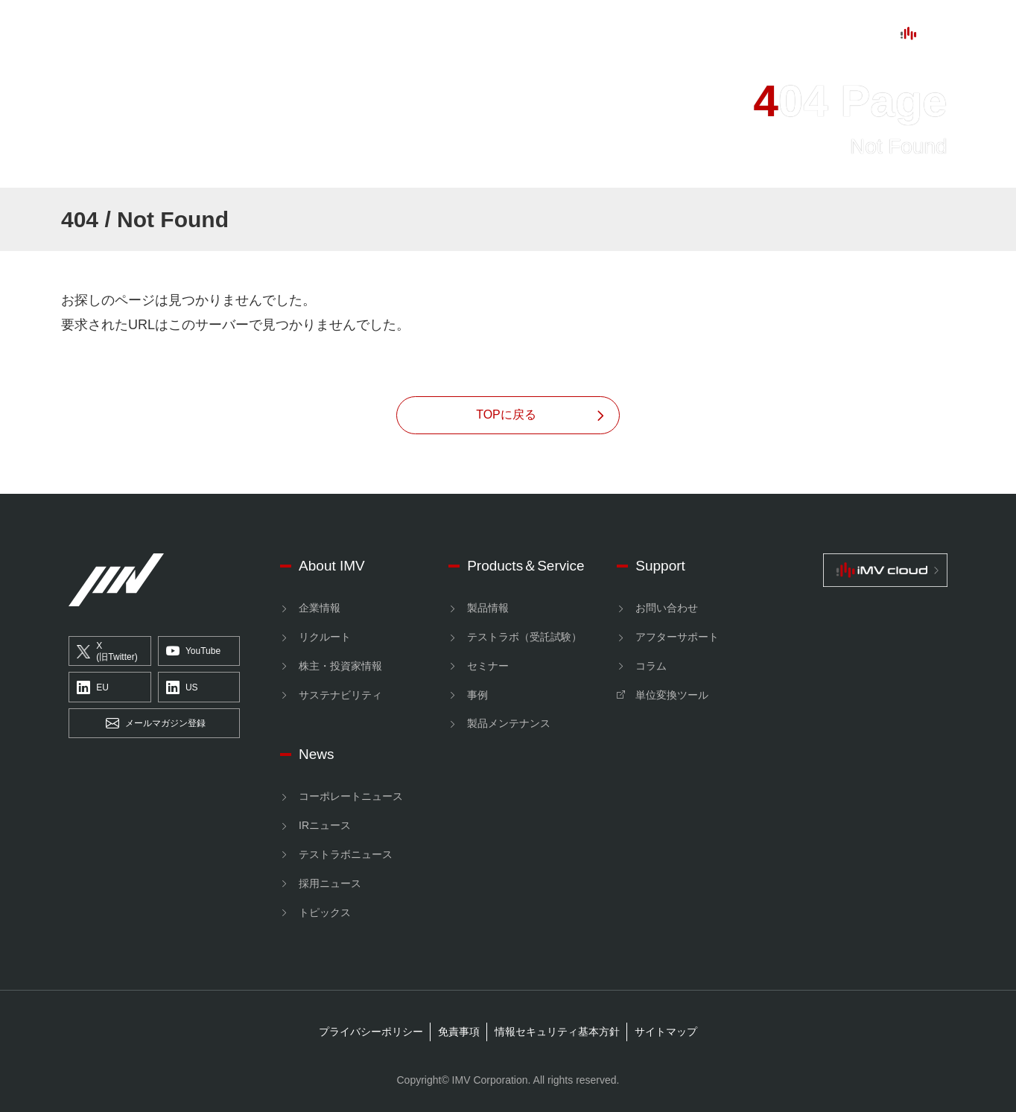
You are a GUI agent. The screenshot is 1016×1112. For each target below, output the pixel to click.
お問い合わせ (666, 608)
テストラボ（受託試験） (524, 637)
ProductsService (425, 34)
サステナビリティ (340, 695)
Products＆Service (525, 566)
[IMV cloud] (885, 570)
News (633, 34)
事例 (477, 695)
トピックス (325, 912)
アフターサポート (677, 637)
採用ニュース (330, 883)
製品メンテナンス (508, 723)
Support (551, 34)
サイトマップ (666, 1032)
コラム (651, 666)
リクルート (325, 637)
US (182, 687)
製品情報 (488, 608)
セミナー (488, 666)
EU (93, 687)
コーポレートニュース (351, 796)
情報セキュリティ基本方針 (557, 1032)
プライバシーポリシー (371, 1032)
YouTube (193, 652)
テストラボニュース (346, 854)
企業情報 (319, 608)
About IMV (290, 34)
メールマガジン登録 (156, 724)
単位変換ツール (671, 695)
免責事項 (459, 1032)
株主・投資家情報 (340, 666)
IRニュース (325, 825)
